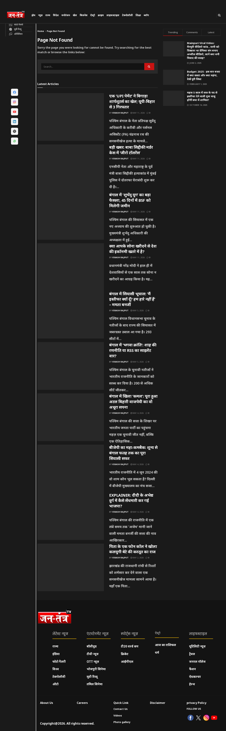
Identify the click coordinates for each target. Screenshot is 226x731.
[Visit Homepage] (17, 15)
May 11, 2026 (137, 112)
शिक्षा (138, 15)
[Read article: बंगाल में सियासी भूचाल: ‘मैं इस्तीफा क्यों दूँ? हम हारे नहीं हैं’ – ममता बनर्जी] (70, 315)
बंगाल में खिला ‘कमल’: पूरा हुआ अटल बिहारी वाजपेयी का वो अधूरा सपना (133, 401)
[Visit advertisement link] (192, 143)
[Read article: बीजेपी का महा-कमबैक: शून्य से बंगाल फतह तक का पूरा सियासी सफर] (70, 468)
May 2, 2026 (137, 557)
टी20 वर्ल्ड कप (129, 646)
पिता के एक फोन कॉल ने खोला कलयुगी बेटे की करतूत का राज (133, 549)
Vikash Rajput (120, 112)
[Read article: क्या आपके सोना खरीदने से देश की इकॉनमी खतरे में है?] (70, 267)
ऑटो (55, 684)
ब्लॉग (146, 15)
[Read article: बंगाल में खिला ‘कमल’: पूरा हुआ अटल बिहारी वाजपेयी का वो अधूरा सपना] (70, 417)
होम (33, 15)
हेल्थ (192, 684)
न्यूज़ (40, 15)
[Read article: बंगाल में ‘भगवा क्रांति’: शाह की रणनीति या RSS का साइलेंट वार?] (70, 366)
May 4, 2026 (137, 413)
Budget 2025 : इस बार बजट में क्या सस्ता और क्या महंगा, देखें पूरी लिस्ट (203, 75)
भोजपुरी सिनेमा (96, 669)
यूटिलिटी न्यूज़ (197, 646)
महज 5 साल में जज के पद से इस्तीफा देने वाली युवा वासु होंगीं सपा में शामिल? (202, 96)
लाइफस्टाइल (113, 15)
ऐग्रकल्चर (195, 677)
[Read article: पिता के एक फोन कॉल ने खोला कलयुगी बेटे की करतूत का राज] (70, 567)
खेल (75, 15)
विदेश (56, 15)
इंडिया (56, 654)
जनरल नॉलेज (197, 661)
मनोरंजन (66, 15)
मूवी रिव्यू (92, 677)
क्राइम (101, 15)
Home (40, 31)
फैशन (192, 669)
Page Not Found (56, 31)
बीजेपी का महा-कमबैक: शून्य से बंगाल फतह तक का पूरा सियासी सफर (133, 453)
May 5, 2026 (137, 310)
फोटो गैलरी (59, 661)
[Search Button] (219, 15)
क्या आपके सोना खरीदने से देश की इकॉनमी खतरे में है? (133, 248)
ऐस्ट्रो (92, 15)
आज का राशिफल (165, 645)
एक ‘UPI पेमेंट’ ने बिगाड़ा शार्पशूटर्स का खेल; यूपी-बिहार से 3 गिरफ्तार (132, 101)
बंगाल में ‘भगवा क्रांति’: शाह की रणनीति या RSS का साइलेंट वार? (132, 350)
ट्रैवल (192, 654)
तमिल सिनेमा (94, 684)
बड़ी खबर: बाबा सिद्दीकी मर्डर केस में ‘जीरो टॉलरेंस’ (131, 149)
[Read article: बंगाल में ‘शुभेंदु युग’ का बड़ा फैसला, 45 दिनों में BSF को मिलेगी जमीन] (70, 216)
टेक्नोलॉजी (127, 15)
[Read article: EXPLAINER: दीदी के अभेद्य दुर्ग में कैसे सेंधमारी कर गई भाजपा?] (70, 516)
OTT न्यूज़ (93, 661)
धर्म (157, 652)
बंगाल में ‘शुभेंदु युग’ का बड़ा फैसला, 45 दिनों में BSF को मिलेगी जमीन (130, 200)
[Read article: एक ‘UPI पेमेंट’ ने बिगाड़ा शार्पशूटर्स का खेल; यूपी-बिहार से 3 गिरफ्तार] (70, 117)
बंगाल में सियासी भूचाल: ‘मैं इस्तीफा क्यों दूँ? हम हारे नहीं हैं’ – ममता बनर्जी (132, 299)
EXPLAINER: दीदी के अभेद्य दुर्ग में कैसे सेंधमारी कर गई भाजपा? (131, 500)
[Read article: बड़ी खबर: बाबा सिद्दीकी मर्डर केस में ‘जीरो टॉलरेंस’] (70, 168)
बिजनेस (83, 15)
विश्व (55, 669)
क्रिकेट (124, 654)
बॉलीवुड (92, 646)
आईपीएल (127, 661)
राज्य (47, 15)
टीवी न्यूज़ (93, 654)
